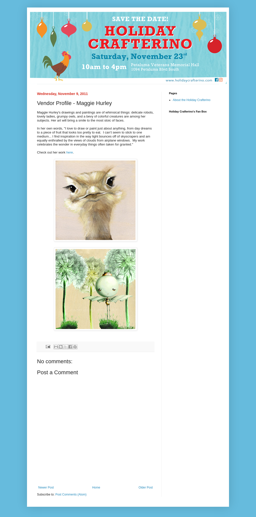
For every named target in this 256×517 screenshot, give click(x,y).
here (69, 152)
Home (96, 487)
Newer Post (46, 487)
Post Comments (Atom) (70, 494)
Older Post (145, 487)
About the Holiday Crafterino (191, 100)
